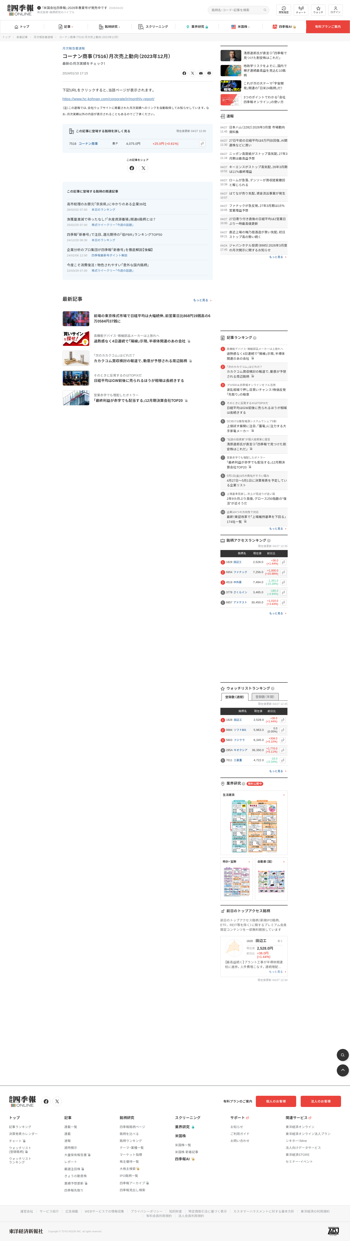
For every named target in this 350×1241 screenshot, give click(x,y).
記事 (66, 26)
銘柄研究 (109, 26)
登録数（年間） (265, 697)
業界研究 (197, 26)
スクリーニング (153, 27)
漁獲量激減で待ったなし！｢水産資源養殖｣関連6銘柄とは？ (111, 219)
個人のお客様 (276, 1101)
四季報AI (284, 27)
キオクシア (241, 750)
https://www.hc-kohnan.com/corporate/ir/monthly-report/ (108, 99)
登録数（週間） (234, 697)
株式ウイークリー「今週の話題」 (113, 225)
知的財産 (175, 1211)
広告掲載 (71, 1211)
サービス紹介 (49, 1211)
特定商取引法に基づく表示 (208, 1211)
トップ (22, 26)
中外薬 (237, 582)
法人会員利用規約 (191, 1216)
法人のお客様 (321, 1101)
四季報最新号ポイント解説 (110, 255)
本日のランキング (103, 209)
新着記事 (22, 37)
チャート (301, 10)
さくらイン (240, 592)
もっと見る (200, 300)
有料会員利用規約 (159, 1216)
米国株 (240, 27)
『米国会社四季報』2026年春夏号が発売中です (74, 8)
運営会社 (26, 1211)
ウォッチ (318, 10)
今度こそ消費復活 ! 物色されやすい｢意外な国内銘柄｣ (108, 265)
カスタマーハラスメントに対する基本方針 (263, 1211)
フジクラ (239, 740)
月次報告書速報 (43, 37)
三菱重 (238, 760)
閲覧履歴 (284, 10)
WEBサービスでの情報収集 (104, 1211)
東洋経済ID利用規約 (315, 1211)
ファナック (240, 572)
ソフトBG (240, 730)
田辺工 (237, 562)
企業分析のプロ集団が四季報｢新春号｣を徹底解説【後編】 (110, 250)
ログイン (336, 9)
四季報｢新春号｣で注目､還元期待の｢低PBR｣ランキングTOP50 (114, 234)
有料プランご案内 (328, 26)
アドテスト (240, 602)
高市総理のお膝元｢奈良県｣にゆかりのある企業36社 (106, 204)
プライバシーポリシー (147, 1211)
